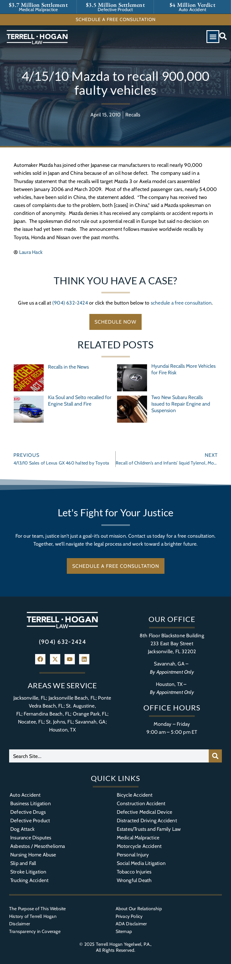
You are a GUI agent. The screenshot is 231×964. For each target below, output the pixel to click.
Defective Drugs (28, 812)
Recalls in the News (68, 367)
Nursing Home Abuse (33, 855)
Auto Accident (25, 795)
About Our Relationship (139, 908)
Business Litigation (30, 803)
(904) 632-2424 (70, 303)
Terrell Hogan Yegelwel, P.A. (123, 944)
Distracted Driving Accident (147, 820)
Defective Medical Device (144, 812)
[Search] (215, 755)
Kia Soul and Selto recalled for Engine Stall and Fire (79, 400)
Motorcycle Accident (139, 846)
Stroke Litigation (28, 872)
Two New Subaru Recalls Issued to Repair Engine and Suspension (180, 403)
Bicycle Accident (135, 795)
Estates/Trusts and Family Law (149, 829)
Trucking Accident (29, 880)
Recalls (132, 115)
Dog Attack (22, 829)
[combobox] (109, 755)
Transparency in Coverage (35, 931)
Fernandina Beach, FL (47, 714)
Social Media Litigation (141, 863)
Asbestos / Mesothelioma (37, 846)
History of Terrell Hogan (33, 916)
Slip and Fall (23, 863)
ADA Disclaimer (131, 923)
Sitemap (124, 931)
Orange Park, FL (90, 714)
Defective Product (30, 820)
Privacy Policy (129, 916)
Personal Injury (133, 855)
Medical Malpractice (138, 837)
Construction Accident (141, 803)
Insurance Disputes (30, 837)
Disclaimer (19, 923)
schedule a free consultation (181, 303)
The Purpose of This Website (37, 908)
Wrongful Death (134, 880)
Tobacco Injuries (134, 872)
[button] (212, 36)
